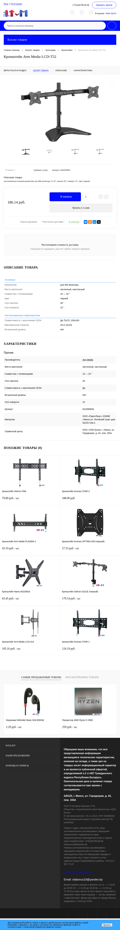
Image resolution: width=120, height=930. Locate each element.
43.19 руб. (30, 553)
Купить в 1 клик (81, 210)
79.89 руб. (30, 502)
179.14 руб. (90, 603)
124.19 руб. (90, 653)
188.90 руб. (90, 502)
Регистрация (17, 4)
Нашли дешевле (28, 225)
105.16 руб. (30, 653)
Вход (6, 4)
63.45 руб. (30, 603)
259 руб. (69, 729)
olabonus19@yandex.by (87, 882)
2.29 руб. (13, 729)
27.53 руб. (90, 553)
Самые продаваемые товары (41, 680)
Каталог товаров (60, 40)
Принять (107, 925)
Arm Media (87, 362)
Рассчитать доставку (52, 225)
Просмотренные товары (82, 680)
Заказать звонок (104, 5)
